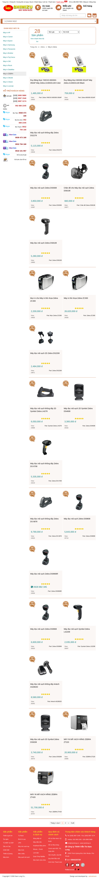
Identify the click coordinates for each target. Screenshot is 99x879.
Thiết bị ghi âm (8, 835)
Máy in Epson (8, 41)
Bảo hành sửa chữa (39, 860)
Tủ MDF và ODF (8, 843)
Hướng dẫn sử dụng (22, 2)
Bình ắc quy (22, 839)
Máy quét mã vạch (24, 857)
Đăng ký (85, 2)
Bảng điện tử (37, 838)
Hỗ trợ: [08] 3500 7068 (75, 2)
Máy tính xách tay (23, 846)
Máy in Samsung (9, 45)
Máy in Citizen (8, 82)
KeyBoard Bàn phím (39, 845)
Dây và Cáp (6, 846)
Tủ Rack (21, 835)
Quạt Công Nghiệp (39, 856)
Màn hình (21, 850)
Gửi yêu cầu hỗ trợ (20, 159)
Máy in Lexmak (8, 86)
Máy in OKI (7, 61)
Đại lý (31, 2)
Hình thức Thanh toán (55, 862)
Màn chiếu (21, 853)
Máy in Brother (8, 53)
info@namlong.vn (73, 843)
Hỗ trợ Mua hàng (53, 845)
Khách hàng (38, 2)
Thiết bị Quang (8, 853)
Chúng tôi (12, 2)
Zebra (43, 47)
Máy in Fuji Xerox (9, 57)
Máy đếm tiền (37, 842)
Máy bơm (6, 857)
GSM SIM (6, 850)
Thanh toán (52, 2)
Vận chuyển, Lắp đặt (54, 855)
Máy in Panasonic (9, 49)
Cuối (72, 823)
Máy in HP (6, 33)
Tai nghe (6, 839)
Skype (6, 112)
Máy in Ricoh (7, 65)
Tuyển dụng (60, 2)
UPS (19, 843)
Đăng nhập (93, 2)
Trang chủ (5, 2)
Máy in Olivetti (8, 78)
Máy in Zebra (52, 47)
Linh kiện (36, 853)
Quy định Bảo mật (54, 858)
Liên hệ (45, 2)
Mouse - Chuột (38, 849)
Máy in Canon (8, 37)
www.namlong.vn (85, 843)
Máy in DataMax (8, 69)
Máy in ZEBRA (8, 74)
